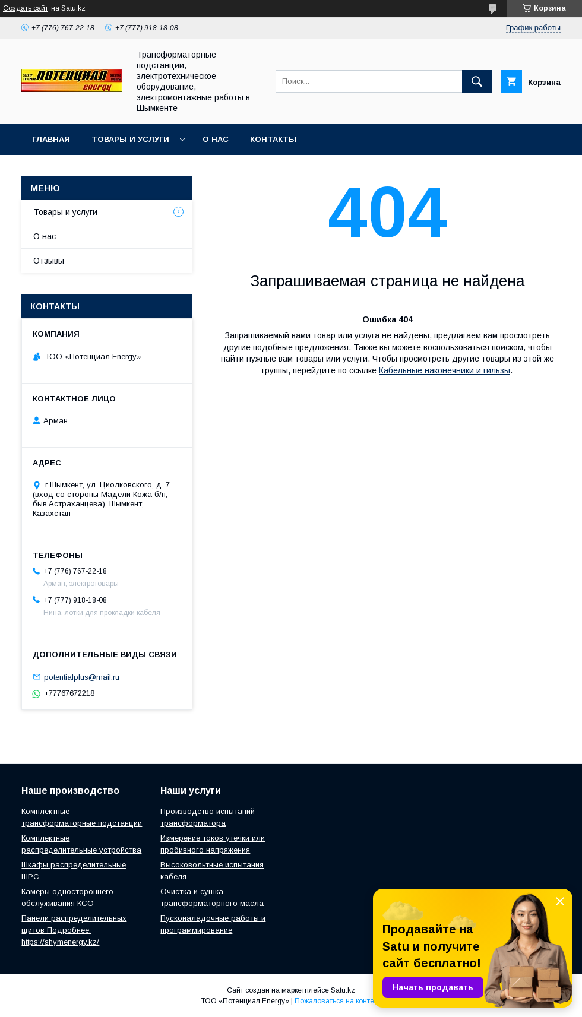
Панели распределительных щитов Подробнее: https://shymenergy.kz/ (73, 930)
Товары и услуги (130, 139)
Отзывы (48, 260)
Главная (51, 139)
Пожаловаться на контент (338, 1001)
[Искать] (477, 81)
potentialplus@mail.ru (81, 676)
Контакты (273, 139)
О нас (216, 139)
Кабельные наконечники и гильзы (444, 370)
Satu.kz (343, 990)
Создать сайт (25, 8)
